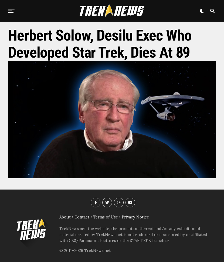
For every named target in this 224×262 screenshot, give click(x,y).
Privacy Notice (135, 217)
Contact (81, 217)
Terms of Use (105, 217)
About (65, 217)
